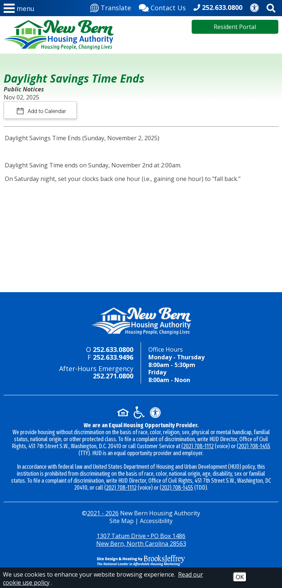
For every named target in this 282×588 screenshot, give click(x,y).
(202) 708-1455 (253, 446)
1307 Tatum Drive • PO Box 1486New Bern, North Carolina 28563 (141, 540)
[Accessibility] (254, 7)
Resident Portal (235, 27)
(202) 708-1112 (197, 446)
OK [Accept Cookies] (240, 577)
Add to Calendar (46, 111)
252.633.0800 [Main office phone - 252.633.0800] (222, 7)
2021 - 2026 (103, 513)
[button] (19, 10)
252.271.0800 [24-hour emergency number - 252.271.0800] (113, 375)
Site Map (121, 521)
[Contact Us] (162, 7)
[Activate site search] (271, 7)
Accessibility (156, 521)
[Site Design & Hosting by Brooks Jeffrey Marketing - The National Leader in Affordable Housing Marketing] (141, 560)
